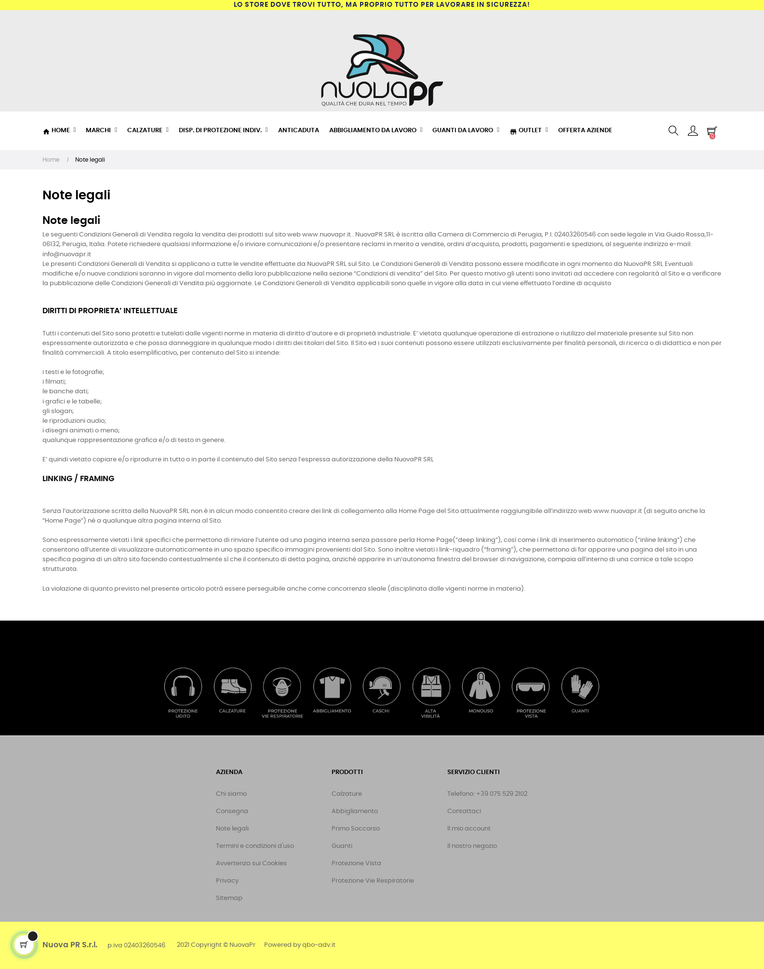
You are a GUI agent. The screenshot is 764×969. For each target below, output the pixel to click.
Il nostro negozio (472, 846)
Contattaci (464, 811)
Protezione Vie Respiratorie (373, 881)
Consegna (232, 811)
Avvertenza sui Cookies (251, 863)
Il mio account (469, 829)
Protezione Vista (356, 863)
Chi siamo (231, 794)
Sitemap (229, 898)
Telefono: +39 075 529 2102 (487, 794)
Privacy (227, 881)
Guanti (342, 846)
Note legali (232, 829)
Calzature (347, 794)
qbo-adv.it (318, 945)
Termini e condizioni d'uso (255, 846)
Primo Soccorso (356, 829)
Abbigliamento (355, 811)
